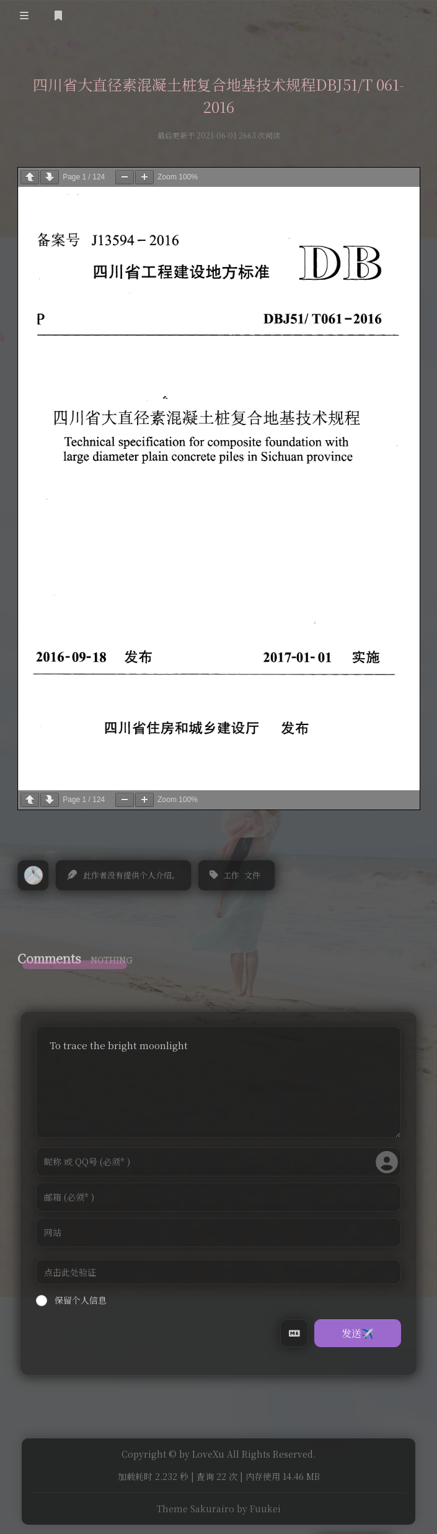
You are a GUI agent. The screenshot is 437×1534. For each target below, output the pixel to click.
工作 (231, 875)
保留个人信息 (71, 1300)
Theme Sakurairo (195, 1509)
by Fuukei (259, 1509)
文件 (252, 875)
